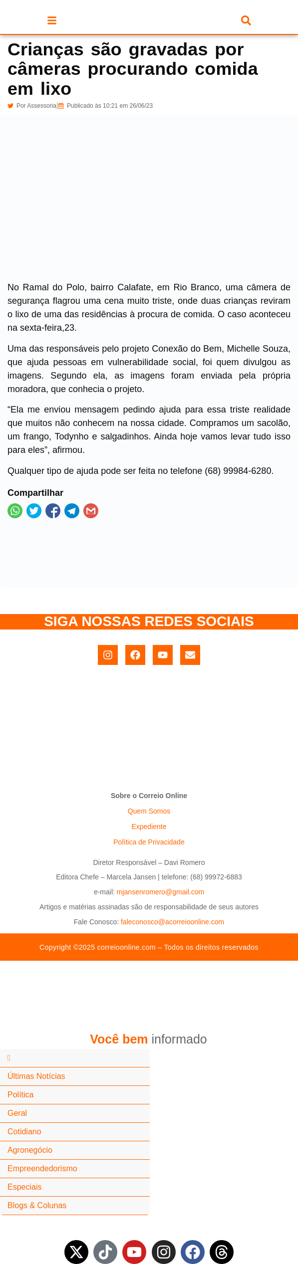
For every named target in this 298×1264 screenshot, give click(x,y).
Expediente (148, 827)
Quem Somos (149, 811)
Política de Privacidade (148, 842)
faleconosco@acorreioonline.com (172, 922)
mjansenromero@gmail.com (160, 892)
